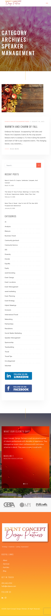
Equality (7, 263)
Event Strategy (10, 300)
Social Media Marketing (13, 333)
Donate (7, 259)
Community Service (11, 245)
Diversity (8, 254)
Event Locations (10, 282)
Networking (8, 319)
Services (6, 564)
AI (5, 222)
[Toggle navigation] (47, 3)
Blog (4, 571)
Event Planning (10, 296)
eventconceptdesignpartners (17, 121)
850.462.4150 (7, 583)
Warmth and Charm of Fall (21, 126)
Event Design (9, 277)
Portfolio (6, 567)
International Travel (11, 314)
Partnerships (9, 324)
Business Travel (10, 236)
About (5, 560)
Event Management (11, 287)
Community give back (12, 240)
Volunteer (8, 365)
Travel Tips (8, 356)
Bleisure (7, 231)
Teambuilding (9, 347)
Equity (7, 268)
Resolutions (9, 328)
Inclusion (8, 310)
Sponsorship (9, 342)
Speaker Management (12, 338)
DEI (6, 249)
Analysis (8, 226)
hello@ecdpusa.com (9, 586)
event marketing (10, 291)
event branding (10, 273)
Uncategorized (10, 361)
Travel (7, 351)
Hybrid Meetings (10, 305)
